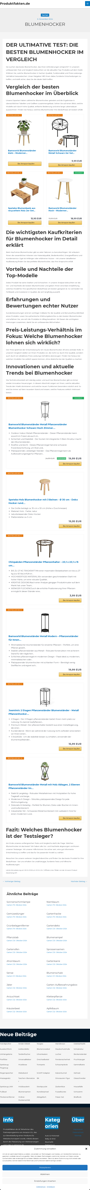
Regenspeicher (6, 1073)
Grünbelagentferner (18, 925)
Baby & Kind (50, 1139)
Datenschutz (41, 1187)
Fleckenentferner (7, 1097)
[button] (86, 1149)
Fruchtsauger (79, 1059)
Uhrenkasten (42, 1054)
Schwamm (78, 1092)
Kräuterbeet (13, 1008)
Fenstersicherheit (62, 1059)
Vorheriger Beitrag (11, 881)
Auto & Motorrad (52, 1136)
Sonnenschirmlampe (18, 902)
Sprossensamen (55, 949)
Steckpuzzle (42, 1087)
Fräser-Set (59, 1097)
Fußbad (3, 1092)
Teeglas (40, 1044)
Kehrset (77, 1073)
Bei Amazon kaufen (26, 164)
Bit (38, 1078)
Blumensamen (24, 1092)
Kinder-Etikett (24, 1044)
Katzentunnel (61, 1073)
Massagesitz (5, 1078)
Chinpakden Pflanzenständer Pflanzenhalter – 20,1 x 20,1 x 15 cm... (43, 564)
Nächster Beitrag (79, 881)
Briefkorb (77, 1097)
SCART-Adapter (43, 1073)
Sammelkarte (79, 1065)
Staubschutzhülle (62, 1049)
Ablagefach (41, 1097)
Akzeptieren (45, 1167)
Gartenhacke (54, 913)
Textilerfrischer (24, 1054)
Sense (10, 972)
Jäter (9, 984)
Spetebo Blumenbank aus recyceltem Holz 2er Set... (21, 209)
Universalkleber (24, 1059)
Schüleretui (78, 1049)
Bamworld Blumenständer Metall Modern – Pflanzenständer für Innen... (43, 638)
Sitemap (78, 1135)
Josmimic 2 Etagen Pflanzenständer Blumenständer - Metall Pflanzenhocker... (44, 712)
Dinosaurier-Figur (62, 1078)
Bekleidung (50, 1145)
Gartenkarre (53, 961)
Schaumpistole (61, 1065)
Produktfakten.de (15, 3)
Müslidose (22, 1065)
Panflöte (3, 1059)
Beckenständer (80, 1054)
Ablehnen (45, 1174)
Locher (58, 1054)
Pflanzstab (13, 937)
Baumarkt (49, 1142)
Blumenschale (55, 972)
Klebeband (23, 1073)
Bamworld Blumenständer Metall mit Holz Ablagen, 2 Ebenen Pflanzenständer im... (44, 786)
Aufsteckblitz (23, 1049)
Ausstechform (6, 1049)
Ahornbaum (13, 961)
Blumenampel (55, 937)
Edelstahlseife (79, 1044)
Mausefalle (78, 1087)
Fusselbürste (60, 1092)
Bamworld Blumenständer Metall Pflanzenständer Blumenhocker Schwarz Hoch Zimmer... (38, 426)
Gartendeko (53, 925)
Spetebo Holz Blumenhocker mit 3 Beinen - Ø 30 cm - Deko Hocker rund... (43, 501)
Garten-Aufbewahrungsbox (62, 984)
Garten (45, 15)
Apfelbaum (53, 1008)
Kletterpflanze (54, 996)
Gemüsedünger (15, 913)
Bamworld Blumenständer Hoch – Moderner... (63, 209)
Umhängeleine (6, 1054)
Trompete (41, 1065)
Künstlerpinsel (43, 1092)
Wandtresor (60, 1044)
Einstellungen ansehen (45, 1181)
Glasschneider (80, 1078)
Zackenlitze (60, 1087)
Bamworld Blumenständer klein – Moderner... (22, 151)
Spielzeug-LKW (6, 1087)
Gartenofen (13, 949)
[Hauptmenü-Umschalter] (87, 3)
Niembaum (53, 902)
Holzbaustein (24, 1087)
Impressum (51, 1187)
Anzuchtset (13, 996)
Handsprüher (5, 1044)
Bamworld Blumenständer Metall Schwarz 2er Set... (63, 151)
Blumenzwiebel (43, 1049)
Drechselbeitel (43, 1059)
